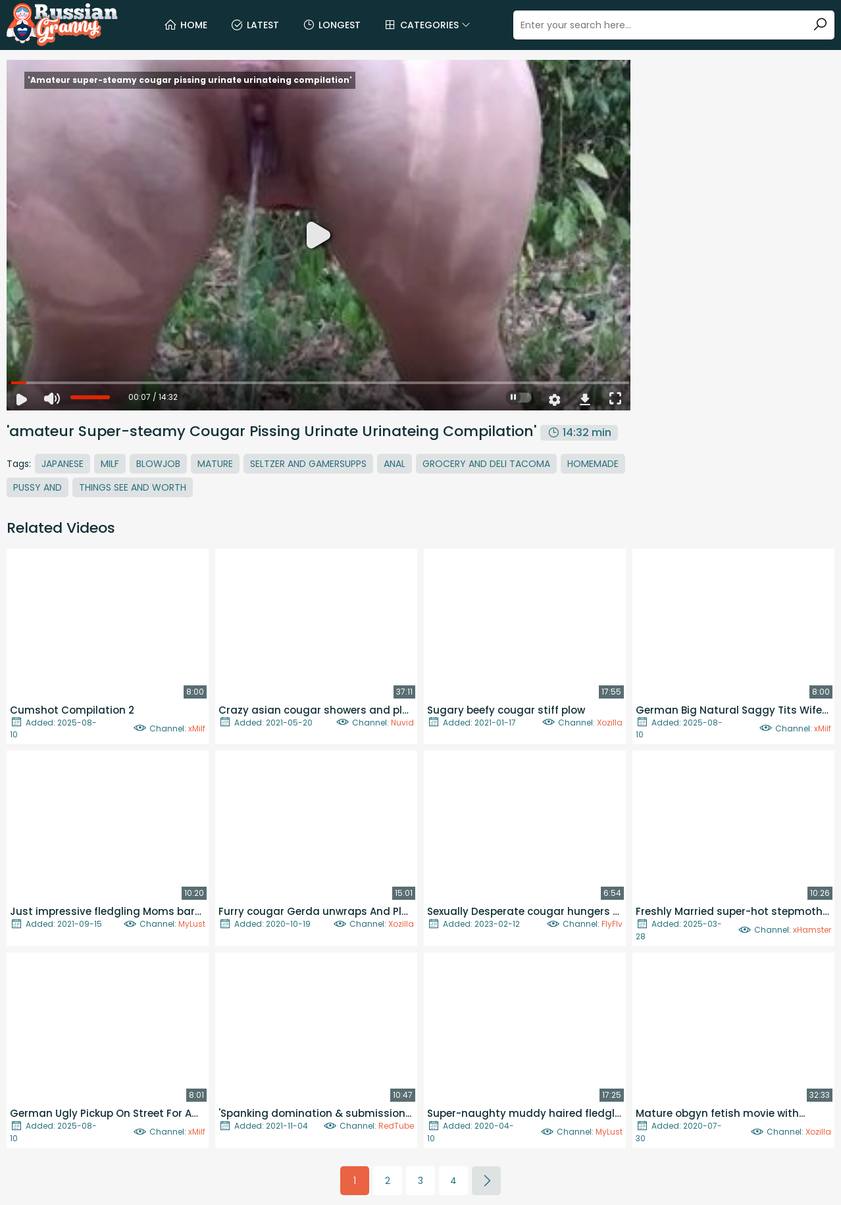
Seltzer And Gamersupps (308, 463)
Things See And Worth (132, 487)
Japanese (62, 463)
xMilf (196, 728)
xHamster (812, 929)
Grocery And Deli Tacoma (486, 463)
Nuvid (402, 722)
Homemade (593, 463)
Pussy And (37, 487)
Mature (215, 463)
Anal (394, 463)
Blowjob (158, 463)
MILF (110, 463)
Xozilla (610, 722)
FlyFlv (612, 923)
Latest (254, 25)
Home (185, 25)
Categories (427, 25)
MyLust (191, 923)
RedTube (396, 1125)
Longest (331, 25)
